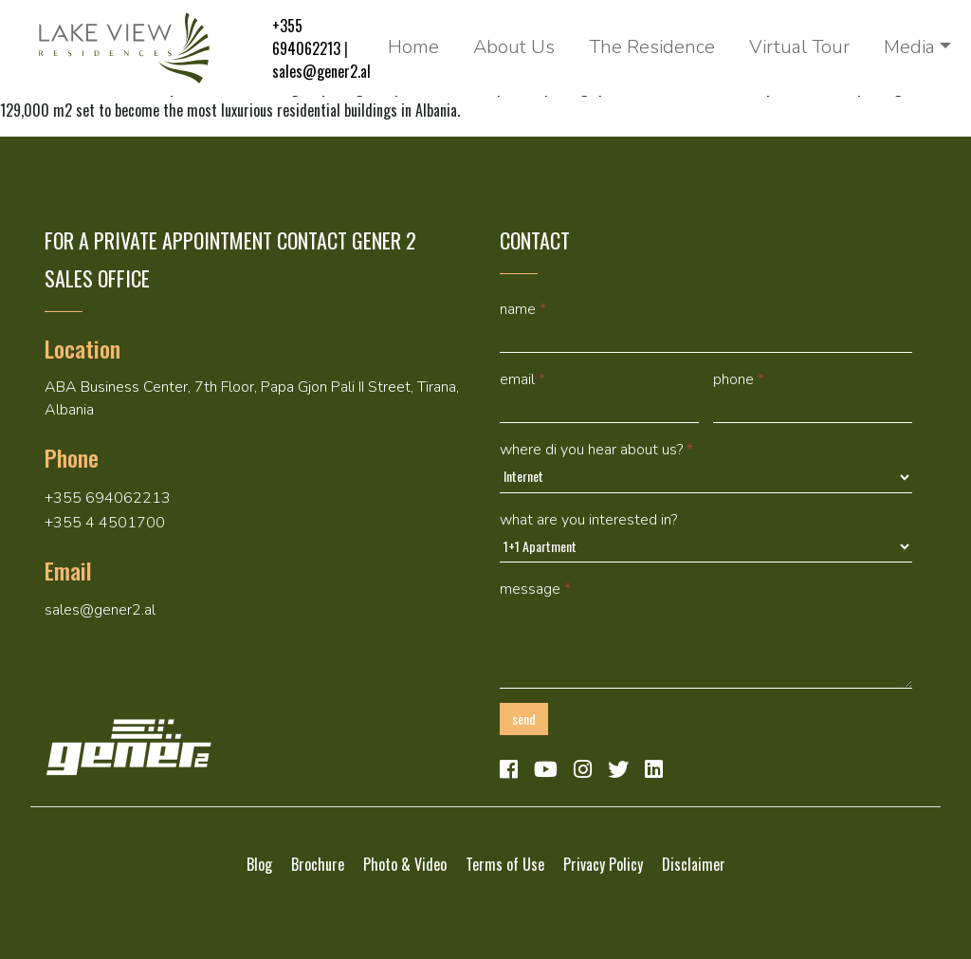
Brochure (317, 864)
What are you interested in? (588, 519)
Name (523, 309)
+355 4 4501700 (105, 522)
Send (524, 718)
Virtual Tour (799, 47)
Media (909, 47)
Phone (738, 379)
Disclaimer (693, 864)
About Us (514, 47)
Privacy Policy (603, 864)
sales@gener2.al (321, 71)
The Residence (652, 47)
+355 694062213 (306, 37)
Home (413, 47)
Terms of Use (505, 864)
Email (522, 379)
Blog (259, 864)
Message (535, 589)
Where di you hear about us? (596, 449)
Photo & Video (405, 864)
